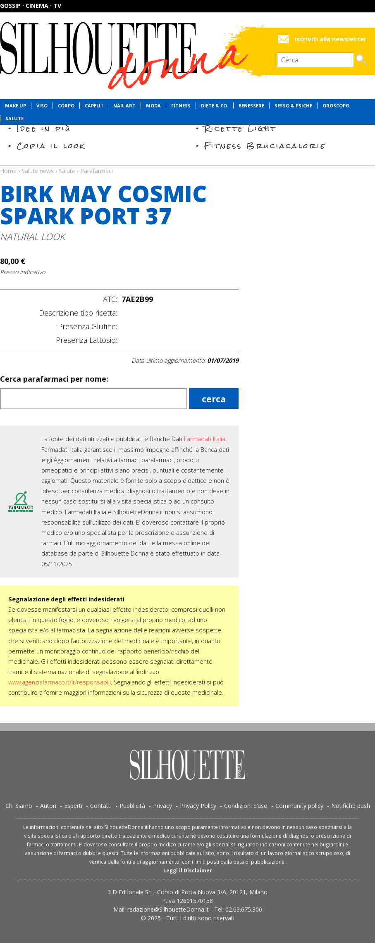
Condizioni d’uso (246, 806)
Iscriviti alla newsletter (330, 39)
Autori (48, 806)
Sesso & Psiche (293, 105)
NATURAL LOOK (32, 236)
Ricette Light (240, 128)
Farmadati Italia (204, 439)
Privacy (162, 806)
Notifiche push (350, 806)
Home (8, 171)
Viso (42, 105)
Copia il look (51, 145)
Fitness (181, 105)
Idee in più (44, 128)
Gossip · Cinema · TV (30, 6)
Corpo (66, 105)
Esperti (73, 806)
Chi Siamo (18, 806)
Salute (14, 118)
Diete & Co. (214, 105)
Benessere (251, 105)
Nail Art (124, 105)
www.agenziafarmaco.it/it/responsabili (59, 682)
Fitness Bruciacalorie (265, 145)
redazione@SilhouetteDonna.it (168, 909)
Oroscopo (335, 105)
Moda (153, 105)
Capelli (94, 105)
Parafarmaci (96, 171)
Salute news (187, 163)
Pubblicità (132, 806)
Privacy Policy (198, 806)
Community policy (299, 806)
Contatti (101, 806)
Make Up (15, 105)
